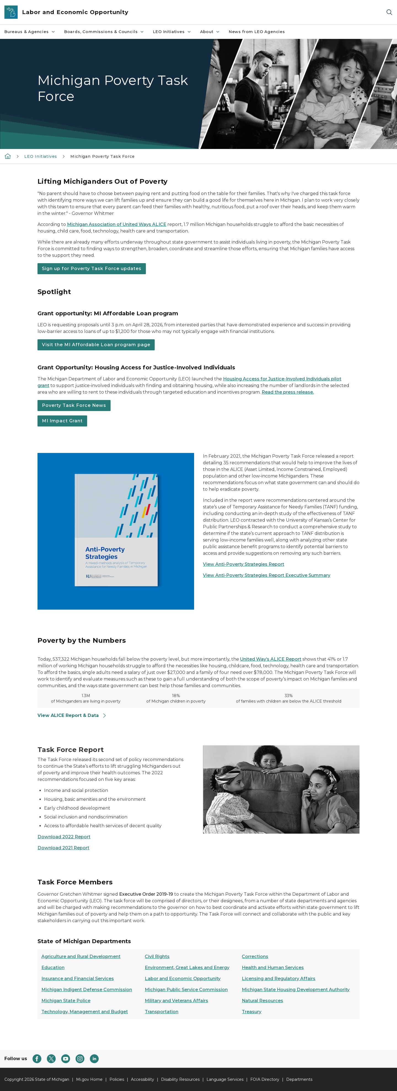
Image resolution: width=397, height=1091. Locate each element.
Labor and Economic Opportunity (183, 978)
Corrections (255, 956)
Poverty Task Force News (74, 405)
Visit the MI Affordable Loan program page (96, 344)
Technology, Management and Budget (84, 1011)
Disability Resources (180, 1079)
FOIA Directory (264, 1079)
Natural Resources (262, 1000)
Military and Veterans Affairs (176, 1000)
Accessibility (142, 1079)
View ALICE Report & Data (72, 715)
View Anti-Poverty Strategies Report (243, 564)
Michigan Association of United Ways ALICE (116, 224)
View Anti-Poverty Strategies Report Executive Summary (266, 575)
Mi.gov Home (89, 1079)
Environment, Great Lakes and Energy (187, 967)
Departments (299, 1079)
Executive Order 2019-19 (146, 894)
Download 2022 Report (63, 836)
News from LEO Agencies (257, 31)
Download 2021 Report (63, 847)
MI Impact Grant (62, 420)
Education (53, 967)
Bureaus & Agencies (29, 31)
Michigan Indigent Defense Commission (86, 989)
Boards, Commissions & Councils (104, 31)
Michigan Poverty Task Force (102, 156)
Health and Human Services (273, 967)
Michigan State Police (65, 1000)
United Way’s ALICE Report (270, 659)
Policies (116, 1079)
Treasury (251, 1011)
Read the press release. (288, 392)
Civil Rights (157, 956)
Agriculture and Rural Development (80, 956)
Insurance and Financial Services (77, 978)
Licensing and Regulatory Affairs (278, 978)
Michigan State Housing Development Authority (296, 989)
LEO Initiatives (172, 31)
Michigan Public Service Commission (186, 989)
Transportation (161, 1011)
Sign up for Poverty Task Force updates (91, 268)
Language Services (224, 1079)
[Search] (389, 12)
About (210, 31)
